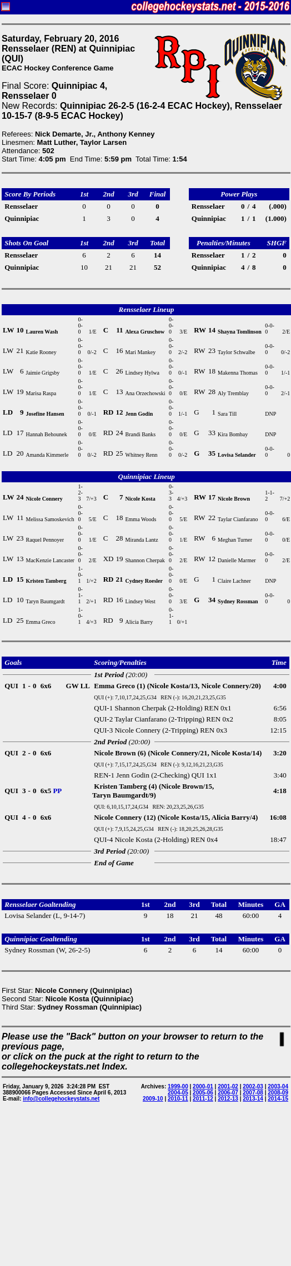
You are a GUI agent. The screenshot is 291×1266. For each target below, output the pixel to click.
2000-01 (203, 1086)
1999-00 (178, 1086)
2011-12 (203, 1099)
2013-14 (253, 1099)
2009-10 (153, 1099)
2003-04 (278, 1086)
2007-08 (253, 1093)
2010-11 (178, 1099)
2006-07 (228, 1093)
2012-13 (228, 1099)
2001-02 (228, 1086)
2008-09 (278, 1093)
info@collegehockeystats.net (61, 1099)
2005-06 (203, 1093)
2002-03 (253, 1086)
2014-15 (278, 1099)
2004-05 (178, 1093)
